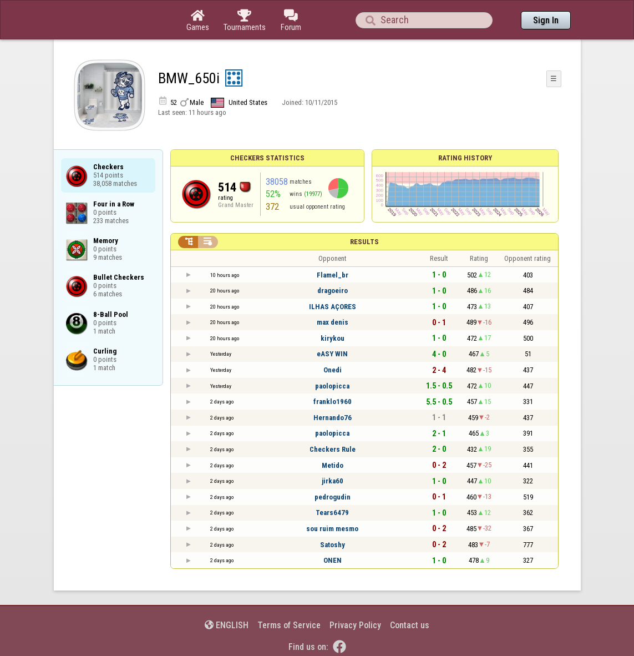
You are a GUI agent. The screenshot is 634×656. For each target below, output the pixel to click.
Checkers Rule (333, 449)
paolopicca (332, 386)
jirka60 (332, 481)
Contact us (409, 625)
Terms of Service (289, 625)
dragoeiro (332, 290)
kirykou (332, 338)
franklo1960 (332, 401)
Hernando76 (332, 417)
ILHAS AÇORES (332, 306)
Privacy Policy (355, 625)
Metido (332, 465)
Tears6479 (332, 512)
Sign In (546, 20)
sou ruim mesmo (332, 528)
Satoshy (332, 545)
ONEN (332, 560)
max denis (332, 322)
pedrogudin (333, 497)
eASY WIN (332, 354)
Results (364, 242)
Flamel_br (332, 275)
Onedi (332, 370)
